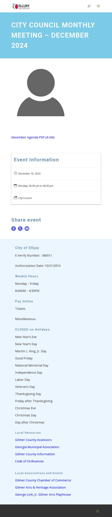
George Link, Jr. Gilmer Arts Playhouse (43, 494)
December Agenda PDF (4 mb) (33, 137)
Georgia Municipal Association (37, 447)
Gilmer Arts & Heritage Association (40, 487)
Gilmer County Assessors (33, 440)
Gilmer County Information (35, 454)
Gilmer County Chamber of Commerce (43, 480)
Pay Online (24, 301)
